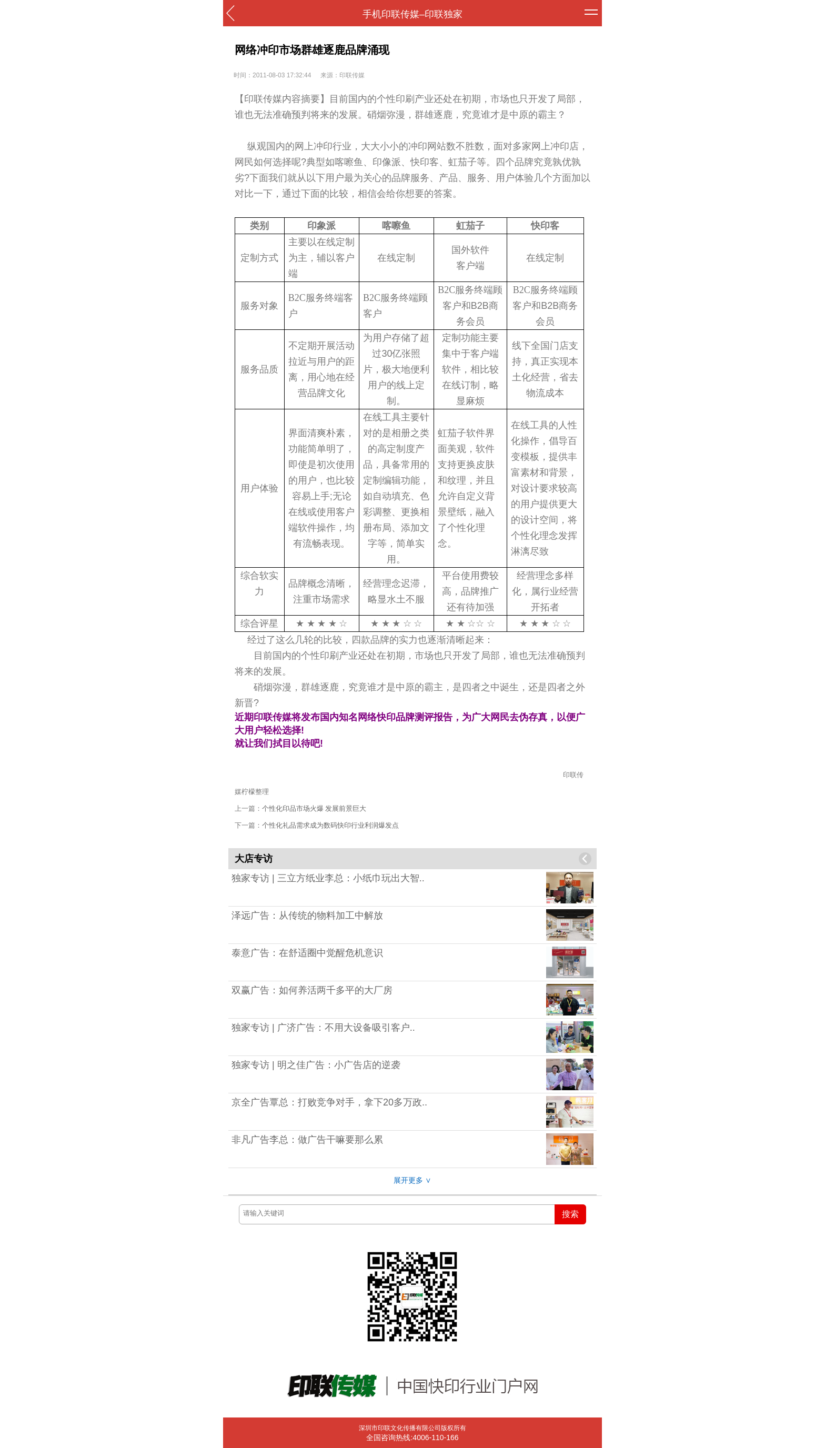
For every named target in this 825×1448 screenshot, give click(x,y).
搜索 (570, 1214)
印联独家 (443, 14)
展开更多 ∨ (412, 1180)
